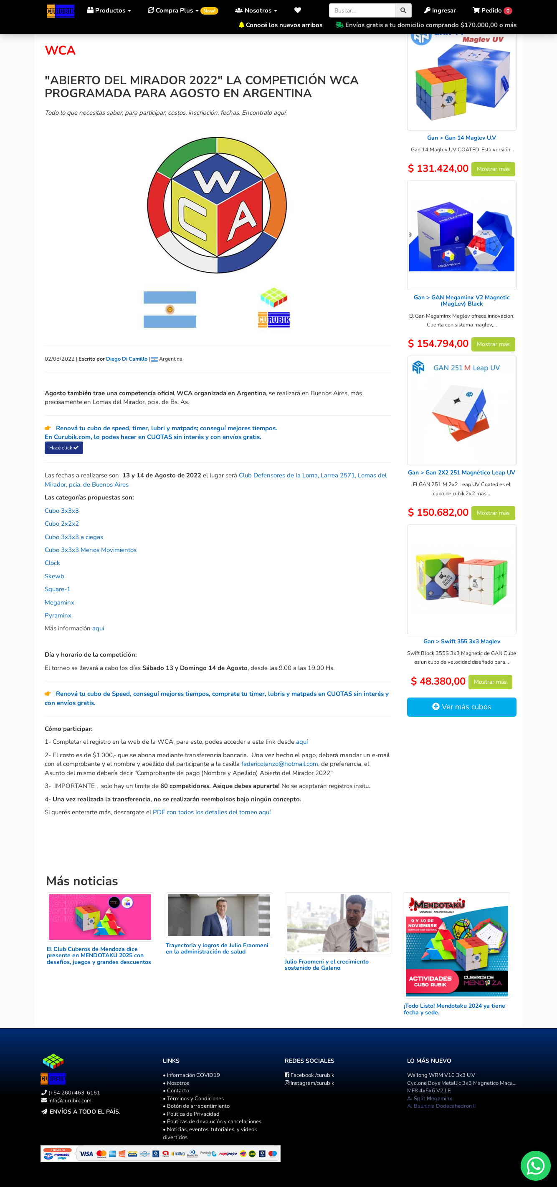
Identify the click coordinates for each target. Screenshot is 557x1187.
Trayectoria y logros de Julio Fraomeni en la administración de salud (217, 948)
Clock (52, 563)
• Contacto (176, 1090)
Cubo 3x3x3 (62, 511)
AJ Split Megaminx (429, 1098)
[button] (300, 10)
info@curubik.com (69, 1100)
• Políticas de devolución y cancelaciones (212, 1121)
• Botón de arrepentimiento (196, 1106)
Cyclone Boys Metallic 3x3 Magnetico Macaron (464, 1083)
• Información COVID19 (191, 1075)
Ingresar (440, 10)
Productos (109, 10)
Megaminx (59, 602)
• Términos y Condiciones (193, 1098)
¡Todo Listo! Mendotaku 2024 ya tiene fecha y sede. (454, 1009)
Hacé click (63, 447)
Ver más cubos (461, 707)
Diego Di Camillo (126, 359)
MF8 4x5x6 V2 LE (429, 1090)
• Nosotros (176, 1083)
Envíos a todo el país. (85, 1112)
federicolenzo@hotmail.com (279, 764)
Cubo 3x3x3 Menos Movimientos (91, 550)
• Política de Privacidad (191, 1114)
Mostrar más (493, 169)
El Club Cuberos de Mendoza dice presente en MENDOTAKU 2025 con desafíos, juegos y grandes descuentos (99, 955)
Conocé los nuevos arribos (284, 25)
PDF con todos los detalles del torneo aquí (212, 812)
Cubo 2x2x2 (62, 523)
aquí (98, 628)
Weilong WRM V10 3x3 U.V (441, 1075)
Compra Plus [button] (183, 10)
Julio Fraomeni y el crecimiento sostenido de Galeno (327, 965)
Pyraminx (58, 615)
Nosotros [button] (256, 10)
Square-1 (58, 589)
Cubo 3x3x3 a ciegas (74, 537)
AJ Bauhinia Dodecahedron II (441, 1106)
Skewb (54, 576)
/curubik (309, 1075)
